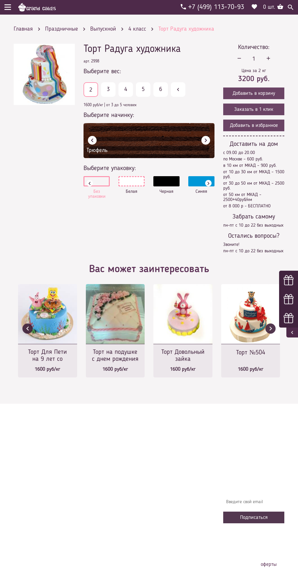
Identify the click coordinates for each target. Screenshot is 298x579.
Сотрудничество (103, 520)
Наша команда (102, 529)
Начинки (96, 503)
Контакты (97, 494)
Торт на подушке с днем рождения (115, 355)
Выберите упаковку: (110, 168)
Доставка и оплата (106, 485)
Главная (95, 468)
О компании (99, 477)
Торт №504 (250, 352)
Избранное (98, 512)
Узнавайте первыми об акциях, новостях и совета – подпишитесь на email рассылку (253, 482)
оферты (269, 564)
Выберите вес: (102, 71)
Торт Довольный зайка (183, 355)
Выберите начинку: (109, 115)
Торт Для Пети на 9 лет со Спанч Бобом (47, 356)
